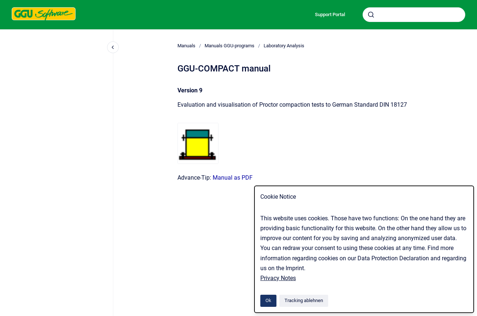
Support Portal (330, 14)
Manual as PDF (233, 177)
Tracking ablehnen (304, 300)
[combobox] (414, 15)
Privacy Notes (278, 278)
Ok (268, 300)
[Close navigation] (113, 47)
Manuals (186, 45)
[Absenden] (371, 15)
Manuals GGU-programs (229, 45)
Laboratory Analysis (284, 45)
